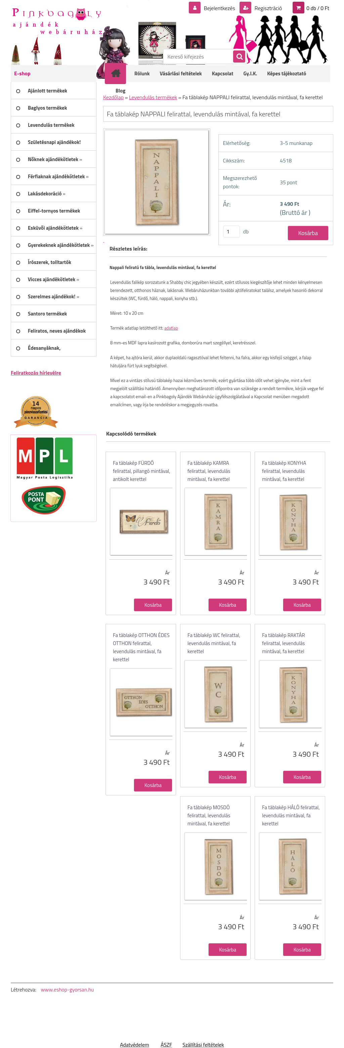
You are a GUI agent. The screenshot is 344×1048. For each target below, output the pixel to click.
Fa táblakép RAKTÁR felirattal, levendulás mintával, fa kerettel (283, 643)
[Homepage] (120, 73)
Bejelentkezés (219, 8)
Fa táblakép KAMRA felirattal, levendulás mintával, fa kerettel (208, 471)
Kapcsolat (222, 73)
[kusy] (231, 231)
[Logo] (57, 20)
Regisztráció (267, 8)
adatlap (171, 328)
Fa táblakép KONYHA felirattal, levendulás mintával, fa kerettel (284, 471)
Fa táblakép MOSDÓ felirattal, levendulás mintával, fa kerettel (208, 815)
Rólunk (142, 73)
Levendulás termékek (153, 97)
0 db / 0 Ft (317, 8)
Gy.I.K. (250, 73)
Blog (120, 91)
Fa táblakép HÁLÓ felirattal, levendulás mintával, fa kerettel (291, 815)
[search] (238, 56)
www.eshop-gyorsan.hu (67, 989)
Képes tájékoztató (286, 73)
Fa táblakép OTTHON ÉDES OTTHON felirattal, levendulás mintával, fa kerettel (141, 647)
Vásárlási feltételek (181, 73)
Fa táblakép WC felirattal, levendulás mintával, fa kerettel (213, 643)
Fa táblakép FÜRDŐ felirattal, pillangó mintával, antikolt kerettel (141, 471)
